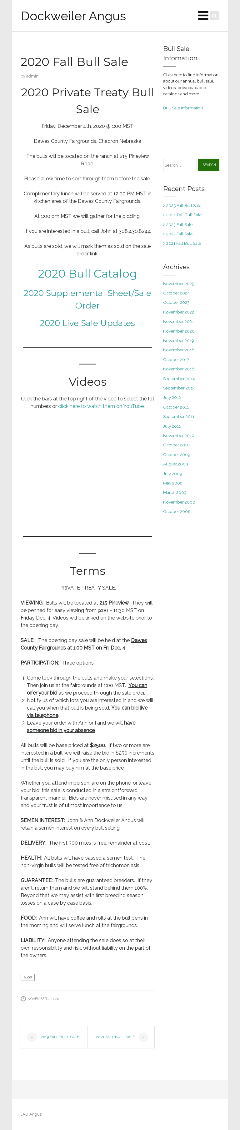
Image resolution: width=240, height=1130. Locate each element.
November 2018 (178, 349)
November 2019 (178, 340)
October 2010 (176, 444)
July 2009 (172, 473)
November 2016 (178, 368)
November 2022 (178, 311)
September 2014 (179, 378)
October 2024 (176, 292)
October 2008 (177, 511)
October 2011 (176, 406)
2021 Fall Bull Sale (122, 1037)
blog (27, 977)
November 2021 (178, 321)
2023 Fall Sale (179, 224)
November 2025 (178, 283)
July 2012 (172, 397)
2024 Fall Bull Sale (184, 214)
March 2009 (175, 492)
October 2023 (176, 302)
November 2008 (179, 502)
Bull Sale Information (183, 107)
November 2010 (178, 435)
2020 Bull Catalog (87, 273)
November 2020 (179, 331)
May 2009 (172, 482)
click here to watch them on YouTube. (101, 406)
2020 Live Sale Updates (87, 323)
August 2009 (175, 463)
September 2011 (178, 416)
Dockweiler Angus (73, 16)
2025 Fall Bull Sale (183, 205)
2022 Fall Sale (179, 233)
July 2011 (172, 426)
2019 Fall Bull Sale (53, 1037)
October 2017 (176, 359)
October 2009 (176, 454)
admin (32, 76)
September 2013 (179, 387)
